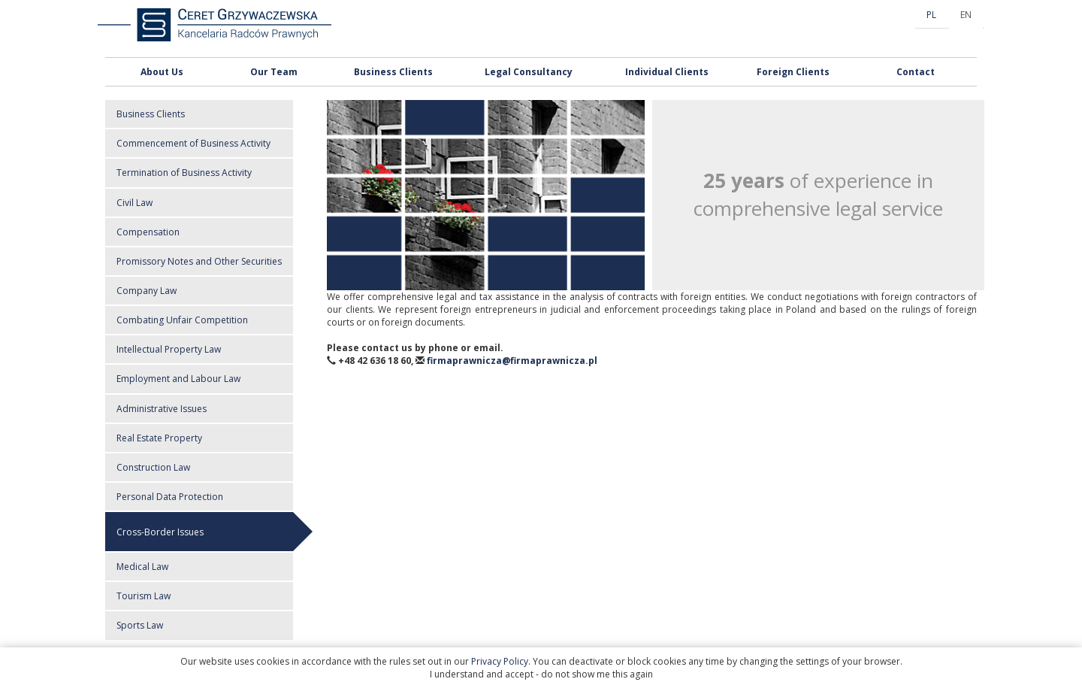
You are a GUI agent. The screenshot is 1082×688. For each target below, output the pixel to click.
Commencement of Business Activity (193, 143)
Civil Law (134, 202)
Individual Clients (667, 71)
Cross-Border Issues (160, 532)
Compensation (148, 232)
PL (931, 14)
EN (966, 14)
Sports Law (139, 625)
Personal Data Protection (169, 496)
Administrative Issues (161, 408)
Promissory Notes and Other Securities (199, 261)
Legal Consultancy (529, 71)
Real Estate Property (159, 438)
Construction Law (153, 467)
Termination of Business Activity (184, 172)
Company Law (146, 290)
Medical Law (142, 566)
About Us (162, 71)
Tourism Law (143, 595)
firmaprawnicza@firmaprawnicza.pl (512, 360)
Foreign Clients (793, 71)
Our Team (274, 71)
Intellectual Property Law (168, 349)
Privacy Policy (499, 661)
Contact (915, 71)
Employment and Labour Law (178, 378)
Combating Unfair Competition (182, 320)
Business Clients (393, 71)
